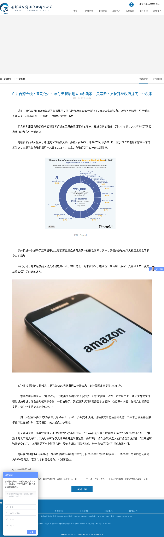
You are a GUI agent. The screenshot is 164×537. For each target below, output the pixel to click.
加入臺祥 (144, 11)
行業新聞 (21, 79)
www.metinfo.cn (97, 534)
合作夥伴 (130, 11)
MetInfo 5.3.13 (75, 534)
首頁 (76, 11)
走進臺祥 (89, 11)
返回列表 (82, 489)
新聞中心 (116, 11)
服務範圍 (103, 11)
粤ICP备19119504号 (103, 524)
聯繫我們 (157, 11)
